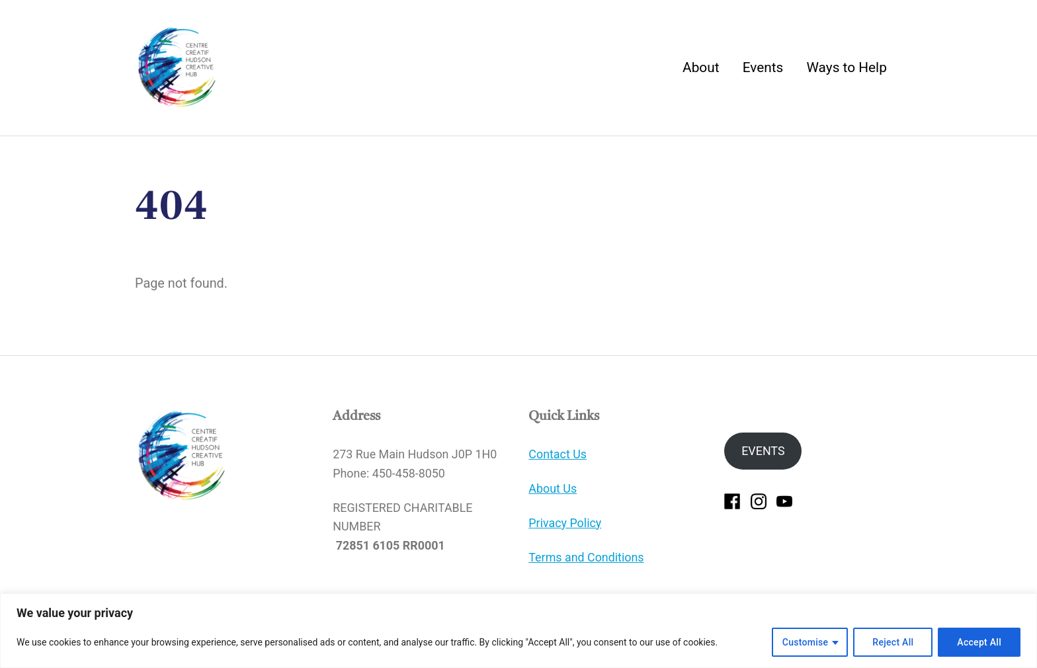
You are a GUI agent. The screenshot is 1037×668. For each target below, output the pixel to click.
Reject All (892, 642)
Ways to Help (846, 67)
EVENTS (762, 451)
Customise (805, 642)
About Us (552, 488)
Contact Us (557, 454)
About (701, 67)
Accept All (979, 642)
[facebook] (732, 500)
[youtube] (784, 500)
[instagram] (759, 500)
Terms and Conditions (585, 557)
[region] (518, 630)
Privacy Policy (564, 523)
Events (763, 67)
